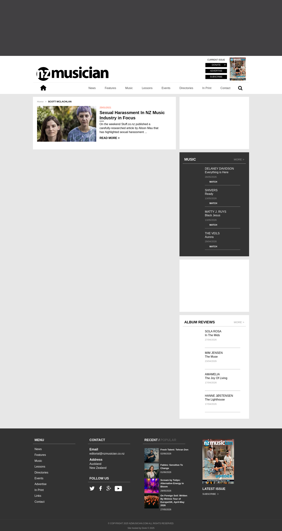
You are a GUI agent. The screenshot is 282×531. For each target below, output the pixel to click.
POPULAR (168, 440)
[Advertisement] (141, 28)
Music (129, 88)
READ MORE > (109, 138)
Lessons (147, 88)
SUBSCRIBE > (211, 494)
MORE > (239, 159)
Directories (186, 88)
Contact (225, 88)
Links (38, 495)
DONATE (216, 65)
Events (166, 88)
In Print (207, 88)
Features (110, 88)
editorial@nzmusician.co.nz (107, 453)
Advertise (41, 484)
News (92, 88)
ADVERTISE (216, 71)
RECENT (151, 440)
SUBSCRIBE (216, 77)
